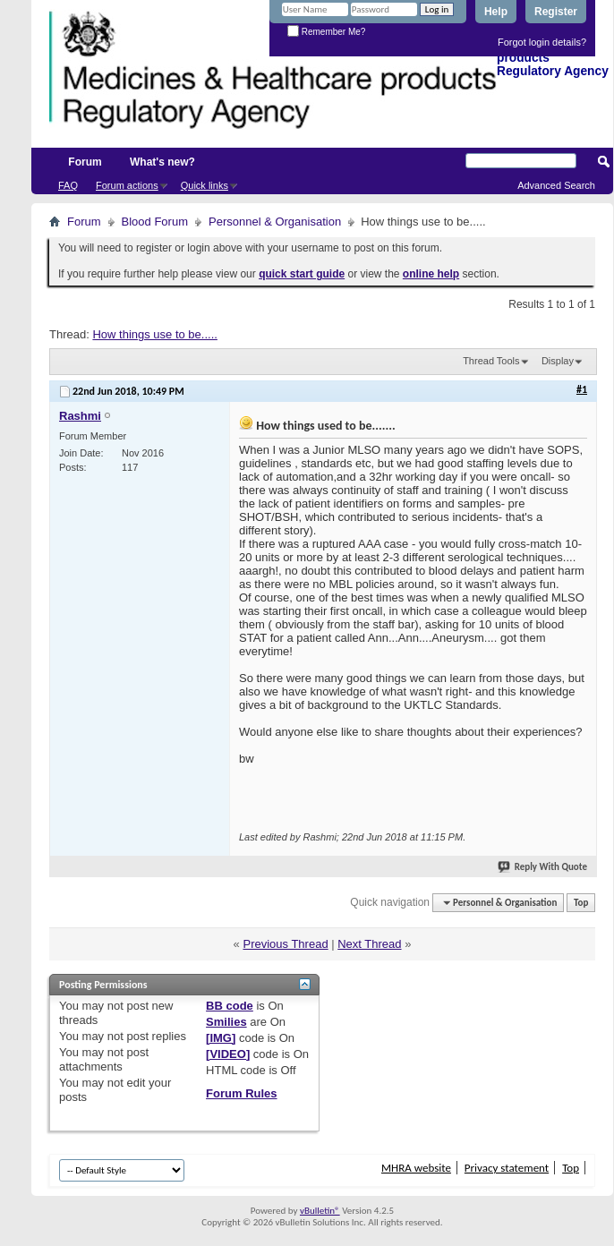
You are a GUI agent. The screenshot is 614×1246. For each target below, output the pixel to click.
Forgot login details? (542, 42)
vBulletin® (320, 1210)
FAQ (68, 185)
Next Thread (369, 944)
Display (558, 360)
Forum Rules (241, 1093)
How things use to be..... (154, 334)
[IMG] (220, 1038)
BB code (229, 1005)
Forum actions (127, 185)
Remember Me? (326, 32)
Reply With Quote (543, 867)
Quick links (204, 185)
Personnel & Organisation (275, 221)
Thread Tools (491, 360)
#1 (581, 389)
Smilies (226, 1021)
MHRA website (416, 1167)
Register (555, 11)
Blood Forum (155, 221)
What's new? (162, 162)
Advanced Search (556, 185)
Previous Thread (285, 944)
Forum (84, 162)
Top (581, 903)
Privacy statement (507, 1167)
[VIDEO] (228, 1054)
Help (495, 11)
